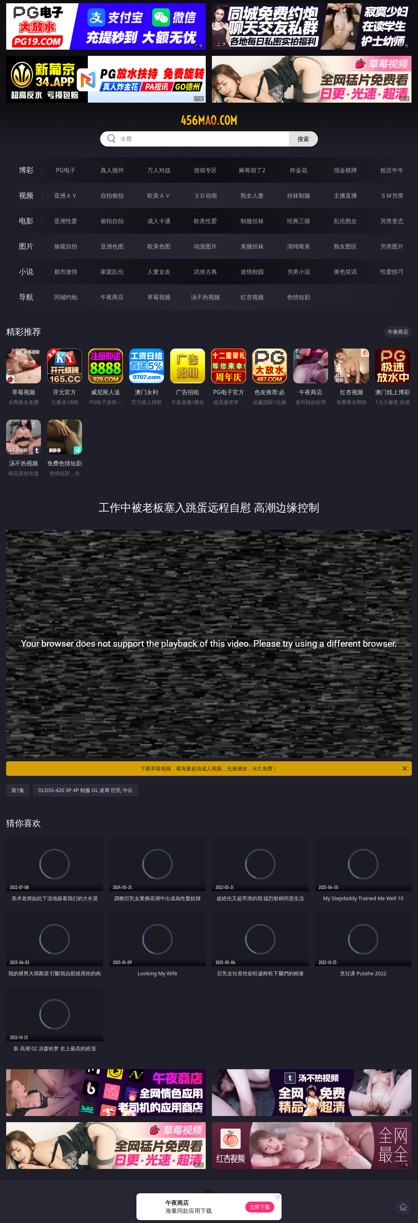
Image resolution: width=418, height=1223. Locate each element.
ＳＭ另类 (391, 195)
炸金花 (298, 170)
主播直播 (345, 195)
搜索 (303, 139)
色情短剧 (298, 297)
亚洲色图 (112, 246)
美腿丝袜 (252, 246)
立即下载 (260, 1206)
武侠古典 (205, 272)
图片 (26, 246)
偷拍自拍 (112, 221)
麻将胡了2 (252, 170)
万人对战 (159, 170)
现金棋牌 (345, 170)
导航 (26, 297)
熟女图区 (345, 246)
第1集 (17, 790)
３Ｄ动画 (205, 195)
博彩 (26, 170)
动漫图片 (205, 246)
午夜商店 (112, 297)
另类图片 (391, 246)
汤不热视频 (205, 297)
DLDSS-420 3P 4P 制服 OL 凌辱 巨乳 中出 (85, 790)
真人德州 (112, 170)
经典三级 (298, 221)
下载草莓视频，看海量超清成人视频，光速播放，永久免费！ (274, 768)
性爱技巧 (391, 272)
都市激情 (65, 272)
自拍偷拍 (112, 195)
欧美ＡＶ (159, 195)
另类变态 (391, 221)
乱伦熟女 (345, 221)
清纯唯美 (298, 246)
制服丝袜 (252, 221)
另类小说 (298, 272)
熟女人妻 (252, 195)
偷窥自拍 (65, 246)
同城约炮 (65, 297)
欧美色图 (159, 246)
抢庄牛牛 (391, 170)
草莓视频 (159, 297)
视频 (26, 195)
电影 (26, 221)
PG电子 (65, 170)
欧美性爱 (205, 221)
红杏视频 (252, 297)
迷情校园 (252, 272)
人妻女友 (159, 272)
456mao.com (208, 120)
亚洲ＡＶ (65, 195)
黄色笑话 (345, 272)
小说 (26, 271)
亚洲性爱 (65, 221)
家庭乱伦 (112, 272)
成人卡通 (159, 221)
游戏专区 (205, 170)
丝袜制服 (298, 195)
